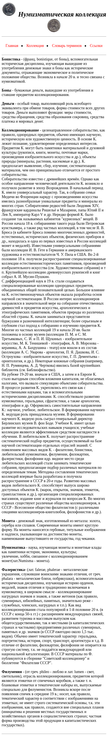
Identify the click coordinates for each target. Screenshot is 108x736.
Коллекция (35, 46)
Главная (11, 46)
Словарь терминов (67, 46)
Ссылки (96, 46)
